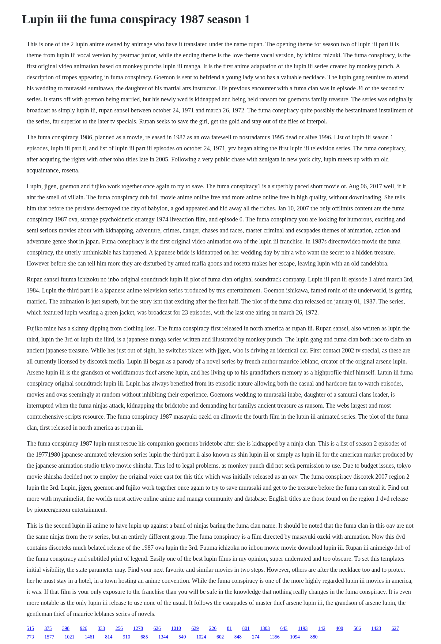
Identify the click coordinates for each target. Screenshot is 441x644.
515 (30, 628)
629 (195, 628)
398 (66, 628)
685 (144, 636)
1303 (265, 628)
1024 (201, 636)
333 (101, 628)
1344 (163, 636)
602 (220, 636)
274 (255, 636)
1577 (49, 636)
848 (238, 636)
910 (126, 636)
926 (83, 628)
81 (229, 628)
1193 (302, 628)
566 (357, 628)
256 (119, 628)
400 (339, 628)
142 (321, 628)
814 (108, 636)
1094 (295, 636)
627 (395, 628)
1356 (275, 636)
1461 (90, 636)
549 (182, 636)
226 (213, 628)
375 (48, 628)
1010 (176, 628)
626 (157, 628)
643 (284, 628)
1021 (69, 636)
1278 (138, 628)
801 (246, 628)
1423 (376, 628)
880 (314, 636)
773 (30, 636)
